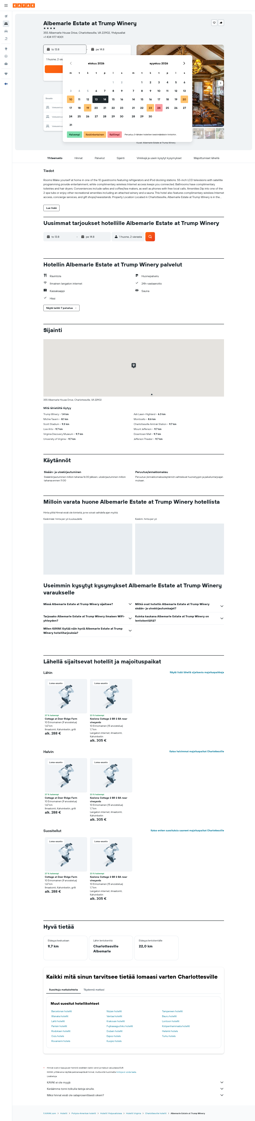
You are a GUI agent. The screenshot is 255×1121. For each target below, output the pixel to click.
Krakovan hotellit (116, 1021)
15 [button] (113, 99)
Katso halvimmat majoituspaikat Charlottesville (196, 751)
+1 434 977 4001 (53, 37)
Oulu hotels (57, 1036)
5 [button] (88, 91)
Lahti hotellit (58, 1021)
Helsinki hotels (170, 1031)
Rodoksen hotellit (60, 1031)
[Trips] (6, 73)
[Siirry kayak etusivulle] (24, 5)
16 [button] (121, 99)
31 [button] (70, 125)
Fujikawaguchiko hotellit (120, 1026)
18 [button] (79, 108)
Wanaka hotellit (59, 1016)
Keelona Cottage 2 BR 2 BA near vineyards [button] (108, 720)
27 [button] (96, 116)
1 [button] (113, 82)
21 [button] (104, 108)
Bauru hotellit (169, 1016)
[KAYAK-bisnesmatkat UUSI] (6, 63)
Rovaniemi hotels (60, 1041)
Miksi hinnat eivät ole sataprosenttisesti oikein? (135, 1095)
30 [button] (121, 116)
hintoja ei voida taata (126, 1072)
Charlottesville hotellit (155, 1113)
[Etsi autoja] (6, 31)
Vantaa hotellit (114, 1016)
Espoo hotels (114, 1036)
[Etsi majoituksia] (6, 23)
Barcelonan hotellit (61, 1011)
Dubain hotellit (115, 1031)
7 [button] (104, 91)
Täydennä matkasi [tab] (94, 989)
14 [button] (104, 99)
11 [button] (79, 99)
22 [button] (113, 108)
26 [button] (87, 116)
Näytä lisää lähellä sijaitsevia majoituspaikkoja (197, 672)
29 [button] (113, 116)
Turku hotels (168, 1036)
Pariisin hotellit (59, 1026)
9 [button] (122, 91)
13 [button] (96, 99)
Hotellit (63, 1113)
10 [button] (70, 99)
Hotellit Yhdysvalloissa (111, 1113)
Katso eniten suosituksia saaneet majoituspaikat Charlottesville (187, 830)
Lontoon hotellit (170, 1021)
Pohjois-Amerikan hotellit (84, 1113)
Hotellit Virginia (133, 1113)
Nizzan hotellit (114, 1011)
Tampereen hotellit (172, 1011)
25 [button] (79, 116)
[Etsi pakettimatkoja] (6, 38)
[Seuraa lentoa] (6, 56)
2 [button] (122, 82)
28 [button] (104, 116)
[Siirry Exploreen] (6, 48)
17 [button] (70, 108)
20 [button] (96, 108)
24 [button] (70, 116)
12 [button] (87, 99)
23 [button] (121, 108)
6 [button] (96, 91)
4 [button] (79, 91)
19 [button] (87, 108)
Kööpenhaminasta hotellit (176, 1026)
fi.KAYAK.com (49, 1113)
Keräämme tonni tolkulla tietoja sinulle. (135, 1089)
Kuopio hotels (114, 1041)
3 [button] (71, 91)
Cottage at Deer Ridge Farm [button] (61, 718)
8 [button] (113, 91)
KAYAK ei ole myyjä (135, 1082)
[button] (6, 5)
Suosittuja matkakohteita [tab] (63, 989)
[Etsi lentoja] (6, 16)
